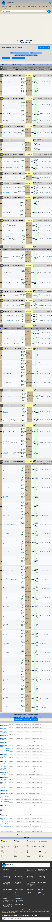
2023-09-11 (48, 412)
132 (19, 126)
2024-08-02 (48, 305)
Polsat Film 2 (3, 763)
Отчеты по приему (19, 889)
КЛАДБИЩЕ (45, 6)
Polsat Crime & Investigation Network (3, 757)
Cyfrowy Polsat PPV (7, 294)
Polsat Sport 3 (6, 231)
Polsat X (4, 177)
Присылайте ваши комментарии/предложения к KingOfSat (42, 871)
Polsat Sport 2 (6, 343)
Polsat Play (4, 782)
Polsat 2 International (3, 739)
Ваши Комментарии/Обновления (27, 834)
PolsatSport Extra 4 (7, 149)
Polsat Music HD (6, 283)
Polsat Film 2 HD (6, 187)
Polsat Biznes (5, 742)
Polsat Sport (5, 790)
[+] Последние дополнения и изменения (19, 52)
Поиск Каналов (42, 882)
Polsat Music (3, 774)
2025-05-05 (48, 187)
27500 (34, 75)
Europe (21, 75)
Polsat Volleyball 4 (5, 831)
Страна (17, 69)
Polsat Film (4, 761)
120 (19, 140)
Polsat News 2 (6, 355)
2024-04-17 (48, 355)
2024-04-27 (48, 338)
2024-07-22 (48, 315)
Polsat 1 (4, 728)
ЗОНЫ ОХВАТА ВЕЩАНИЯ (34, 6)
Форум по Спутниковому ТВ (19, 903)
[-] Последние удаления (36, 52)
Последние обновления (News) (7, 877)
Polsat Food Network (3, 769)
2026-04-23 (48, 82)
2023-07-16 (48, 469)
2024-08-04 (48, 295)
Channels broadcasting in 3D (42, 893)
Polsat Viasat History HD (5, 411)
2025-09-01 (48, 144)
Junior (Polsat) (5, 725)
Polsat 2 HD (5, 506)
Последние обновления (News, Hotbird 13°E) (31, 878)
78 (19, 98)
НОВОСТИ (4, 6)
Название (5, 69)
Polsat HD (5, 561)
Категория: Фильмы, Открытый (7, 906)
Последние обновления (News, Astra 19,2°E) (42, 878)
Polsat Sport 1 (6, 332)
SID (34, 69)
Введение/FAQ (6, 869)
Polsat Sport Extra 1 (7, 161)
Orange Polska (23, 79)
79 (19, 220)
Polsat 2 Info (5, 735)
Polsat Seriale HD (6, 305)
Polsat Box (22, 84)
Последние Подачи (20, 901)
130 (19, 311)
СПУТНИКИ (11, 6)
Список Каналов (30, 889)
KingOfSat (45, 919)
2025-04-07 (48, 203)
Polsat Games (6, 203)
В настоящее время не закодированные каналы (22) (31, 884)
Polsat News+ (4, 779)
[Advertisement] (26, 25)
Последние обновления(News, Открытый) (19, 878)
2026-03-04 (48, 121)
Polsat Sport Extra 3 (7, 144)
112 (19, 197)
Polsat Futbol (5, 772)
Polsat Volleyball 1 (5, 821)
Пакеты (24, 6)
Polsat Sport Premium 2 (8, 320)
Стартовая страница (13, 864)
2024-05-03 (48, 332)
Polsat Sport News (5, 799)
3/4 (34, 76)
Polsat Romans (4, 787)
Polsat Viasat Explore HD (5, 453)
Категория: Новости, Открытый (7, 903)
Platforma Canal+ (23, 81)
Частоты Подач (19, 900)
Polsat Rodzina (6, 91)
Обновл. (50, 69)
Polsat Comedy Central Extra (6, 256)
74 (19, 75)
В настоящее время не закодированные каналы (26, 55)
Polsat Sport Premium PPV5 (4, 814)
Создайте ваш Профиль (18, 871)
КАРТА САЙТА (5, 8)
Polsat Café (4, 754)
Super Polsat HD (6, 132)
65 (19, 247)
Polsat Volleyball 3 (5, 829)
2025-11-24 (48, 132)
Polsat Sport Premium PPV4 (4, 810)
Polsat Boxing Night (5, 748)
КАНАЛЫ (18, 6)
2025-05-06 (48, 177)
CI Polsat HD (5, 114)
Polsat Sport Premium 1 (8, 315)
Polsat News (5, 777)
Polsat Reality (4, 785)
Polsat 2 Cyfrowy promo (3, 732)
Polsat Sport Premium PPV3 (4, 806)
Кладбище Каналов (7, 892)
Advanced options (44, 47)
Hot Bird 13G (6, 75)
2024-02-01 (48, 396)
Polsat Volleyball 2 (5, 826)
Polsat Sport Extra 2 (7, 167)
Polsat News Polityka (7, 82)
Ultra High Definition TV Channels (32, 893)
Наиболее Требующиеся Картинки (18, 894)
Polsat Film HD (6, 570)
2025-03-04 (48, 225)
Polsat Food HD (4, 766)
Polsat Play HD (6, 524)
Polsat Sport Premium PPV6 (4, 819)
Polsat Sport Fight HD (5, 225)
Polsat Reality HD (6, 192)
